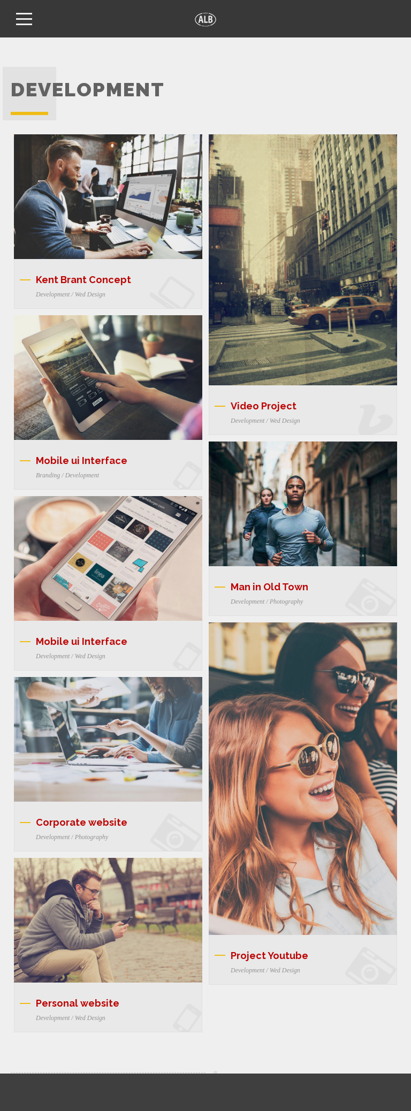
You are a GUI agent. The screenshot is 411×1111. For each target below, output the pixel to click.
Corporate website (81, 822)
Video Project (263, 406)
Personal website (77, 1003)
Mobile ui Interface (81, 460)
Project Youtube (269, 955)
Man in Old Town (269, 586)
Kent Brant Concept (83, 279)
